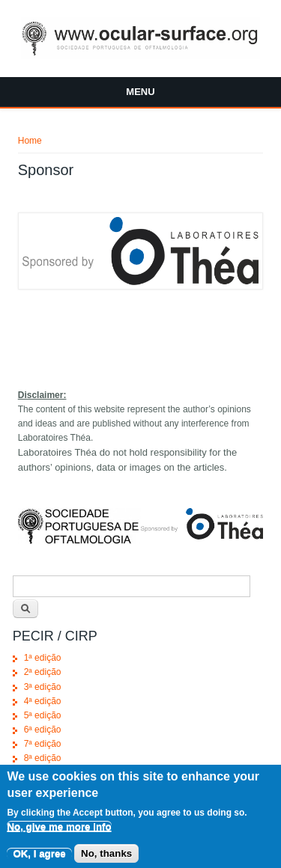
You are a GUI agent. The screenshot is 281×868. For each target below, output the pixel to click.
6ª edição (42, 729)
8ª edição (42, 758)
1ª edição (42, 657)
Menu (140, 91)
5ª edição (42, 715)
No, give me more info (59, 833)
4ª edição (42, 701)
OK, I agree (39, 860)
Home (30, 140)
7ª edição (42, 744)
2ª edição (42, 672)
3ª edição (42, 687)
